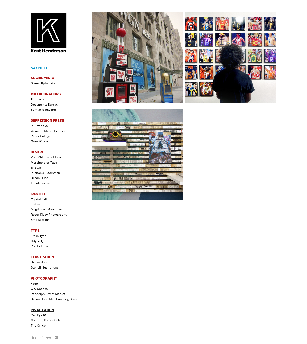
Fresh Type (38, 236)
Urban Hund (39, 178)
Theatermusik (41, 183)
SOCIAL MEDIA (42, 78)
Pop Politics (39, 246)
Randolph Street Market (48, 294)
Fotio (34, 284)
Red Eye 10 (38, 315)
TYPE (35, 230)
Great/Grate (39, 141)
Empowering (40, 220)
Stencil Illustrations (44, 267)
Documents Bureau (44, 104)
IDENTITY (38, 194)
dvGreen (37, 204)
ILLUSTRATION (42, 257)
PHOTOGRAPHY (44, 278)
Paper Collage (41, 136)
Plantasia (37, 99)
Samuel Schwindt (43, 110)
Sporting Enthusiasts (46, 320)
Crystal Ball (39, 199)
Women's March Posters (48, 131)
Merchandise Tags (44, 162)
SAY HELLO (40, 68)
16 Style (36, 168)
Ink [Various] (40, 126)
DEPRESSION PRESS (47, 120)
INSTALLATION (42, 310)
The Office (38, 325)
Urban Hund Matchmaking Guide (54, 299)
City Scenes (39, 289)
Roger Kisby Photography (49, 214)
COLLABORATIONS (46, 94)
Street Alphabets (43, 83)
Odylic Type (39, 241)
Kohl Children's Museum (48, 157)
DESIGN (37, 152)
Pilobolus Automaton (45, 173)
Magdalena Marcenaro (47, 209)
